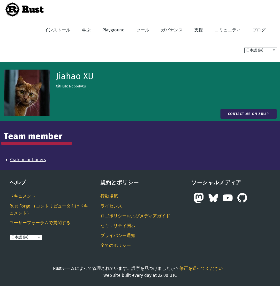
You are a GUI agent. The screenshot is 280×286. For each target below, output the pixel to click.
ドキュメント (22, 196)
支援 (198, 30)
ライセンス (111, 206)
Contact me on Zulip (248, 114)
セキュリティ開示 (117, 225)
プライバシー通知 (117, 235)
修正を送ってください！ (203, 268)
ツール (142, 30)
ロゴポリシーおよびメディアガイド (135, 216)
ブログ (258, 30)
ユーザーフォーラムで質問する (39, 222)
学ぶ (86, 30)
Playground (113, 30)
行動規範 (109, 196)
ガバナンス (172, 30)
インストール (57, 30)
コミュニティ (228, 30)
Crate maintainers (28, 159)
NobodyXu (77, 86)
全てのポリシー (115, 245)
